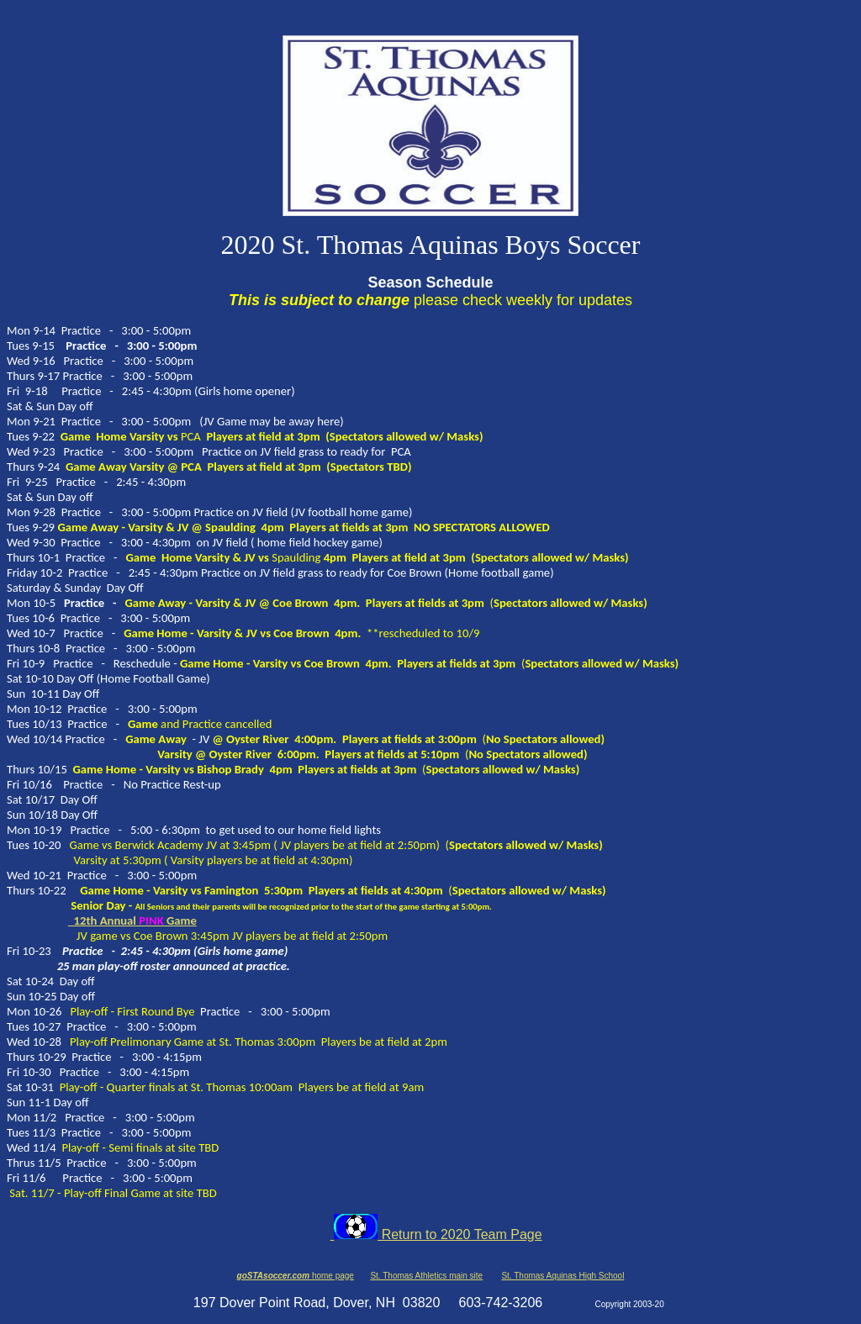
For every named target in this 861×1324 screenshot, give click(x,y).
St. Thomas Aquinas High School (562, 1275)
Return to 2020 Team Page (436, 1234)
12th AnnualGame (132, 920)
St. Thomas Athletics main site (426, 1275)
